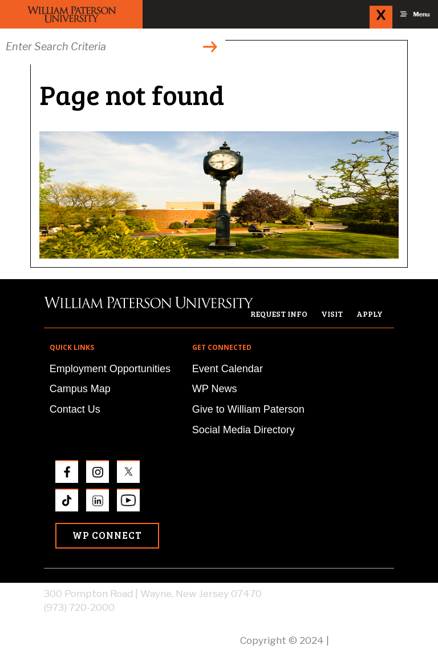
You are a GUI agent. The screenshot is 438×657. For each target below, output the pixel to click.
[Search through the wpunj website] (112, 47)
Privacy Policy (362, 640)
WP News (214, 388)
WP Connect (107, 535)
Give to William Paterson (248, 409)
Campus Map (80, 388)
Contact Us (75, 409)
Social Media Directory (243, 430)
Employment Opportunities (110, 368)
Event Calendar (227, 368)
